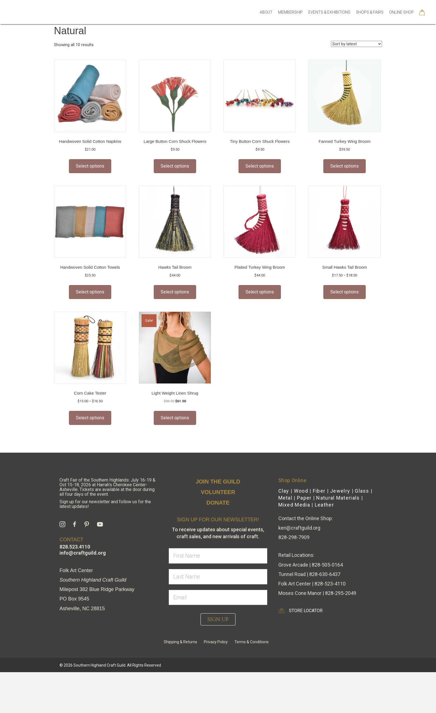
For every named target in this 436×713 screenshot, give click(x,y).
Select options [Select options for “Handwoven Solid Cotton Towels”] (90, 317)
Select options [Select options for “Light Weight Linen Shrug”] (175, 443)
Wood (301, 516)
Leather (324, 530)
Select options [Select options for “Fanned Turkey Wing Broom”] (344, 191)
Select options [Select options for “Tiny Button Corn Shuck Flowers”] (260, 191)
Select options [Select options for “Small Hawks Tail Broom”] (344, 317)
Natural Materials (338, 523)
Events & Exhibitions (329, 20)
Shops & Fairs (369, 20)
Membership (290, 20)
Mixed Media (294, 530)
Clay (283, 516)
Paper (304, 523)
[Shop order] (356, 69)
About (266, 20)
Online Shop (401, 20)
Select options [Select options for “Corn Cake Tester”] (90, 443)
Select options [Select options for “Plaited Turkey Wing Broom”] (260, 317)
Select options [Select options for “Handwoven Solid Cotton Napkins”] (90, 191)
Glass (362, 516)
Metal (285, 523)
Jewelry (340, 516)
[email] (218, 622)
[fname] (218, 581)
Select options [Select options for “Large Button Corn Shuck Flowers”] (175, 191)
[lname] (218, 602)
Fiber (319, 516)
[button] (218, 645)
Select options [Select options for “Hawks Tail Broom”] (175, 317)
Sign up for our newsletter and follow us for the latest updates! (105, 529)
